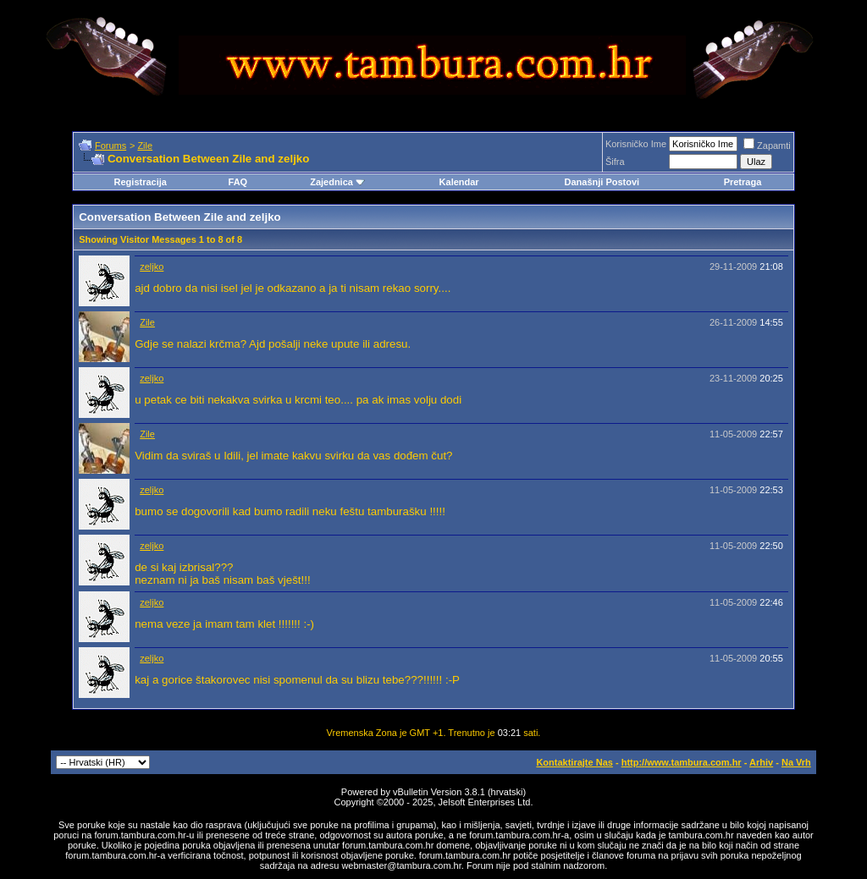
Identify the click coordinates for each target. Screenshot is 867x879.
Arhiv (761, 762)
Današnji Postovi (601, 182)
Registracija (140, 182)
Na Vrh (796, 762)
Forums (110, 145)
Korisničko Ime (635, 144)
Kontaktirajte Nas (574, 762)
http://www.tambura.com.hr (681, 762)
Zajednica (337, 182)
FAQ (238, 182)
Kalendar (459, 182)
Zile (144, 145)
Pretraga (743, 182)
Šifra (615, 162)
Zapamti (767, 145)
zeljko (151, 266)
